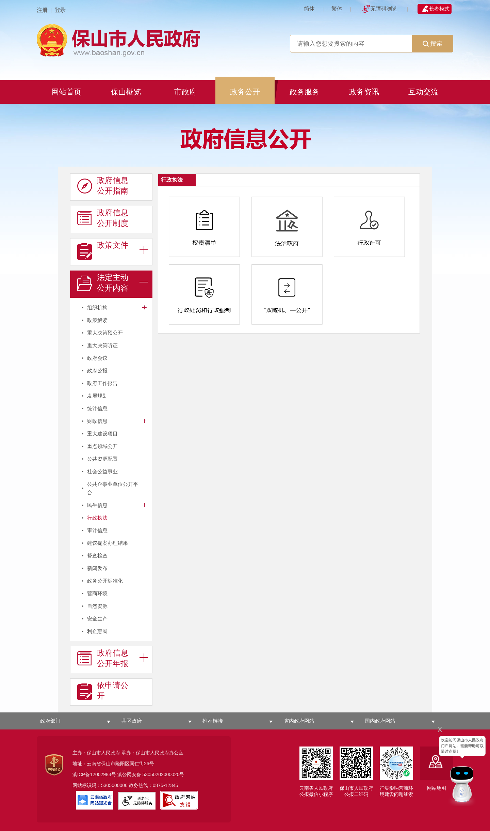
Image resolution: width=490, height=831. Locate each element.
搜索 (432, 43)
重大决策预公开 (105, 333)
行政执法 (97, 518)
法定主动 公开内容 (102, 283)
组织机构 (97, 307)
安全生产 (97, 618)
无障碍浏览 (383, 9)
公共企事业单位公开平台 (112, 488)
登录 (60, 10)
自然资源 (97, 606)
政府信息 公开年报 (102, 658)
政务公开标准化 (105, 581)
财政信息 (97, 421)
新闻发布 (97, 568)
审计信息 (97, 530)
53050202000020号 (163, 774)
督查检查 (97, 555)
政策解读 (97, 320)
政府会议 (97, 358)
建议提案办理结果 (107, 543)
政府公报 (97, 370)
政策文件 (102, 250)
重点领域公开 (102, 446)
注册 (42, 10)
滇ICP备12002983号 (94, 774)
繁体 (336, 9)
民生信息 (97, 505)
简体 (309, 9)
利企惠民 (97, 631)
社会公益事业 (102, 471)
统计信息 (97, 408)
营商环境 (97, 593)
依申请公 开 (102, 691)
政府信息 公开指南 (102, 186)
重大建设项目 (102, 433)
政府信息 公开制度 (102, 218)
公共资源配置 (102, 459)
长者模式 (439, 9)
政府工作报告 (102, 383)
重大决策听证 (102, 345)
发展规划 (97, 396)
